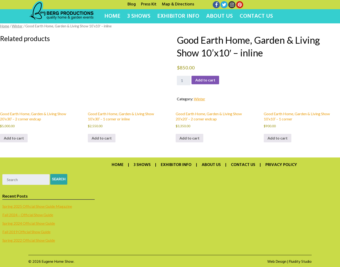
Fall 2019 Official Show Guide (26, 231)
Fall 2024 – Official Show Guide (27, 214)
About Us (219, 16)
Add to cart (205, 80)
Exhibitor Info (178, 16)
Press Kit (149, 4)
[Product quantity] (184, 80)
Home (112, 16)
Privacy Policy (281, 165)
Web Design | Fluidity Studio (289, 262)
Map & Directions (178, 4)
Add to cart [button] (14, 138)
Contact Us (256, 16)
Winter (17, 26)
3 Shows (138, 16)
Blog (132, 4)
